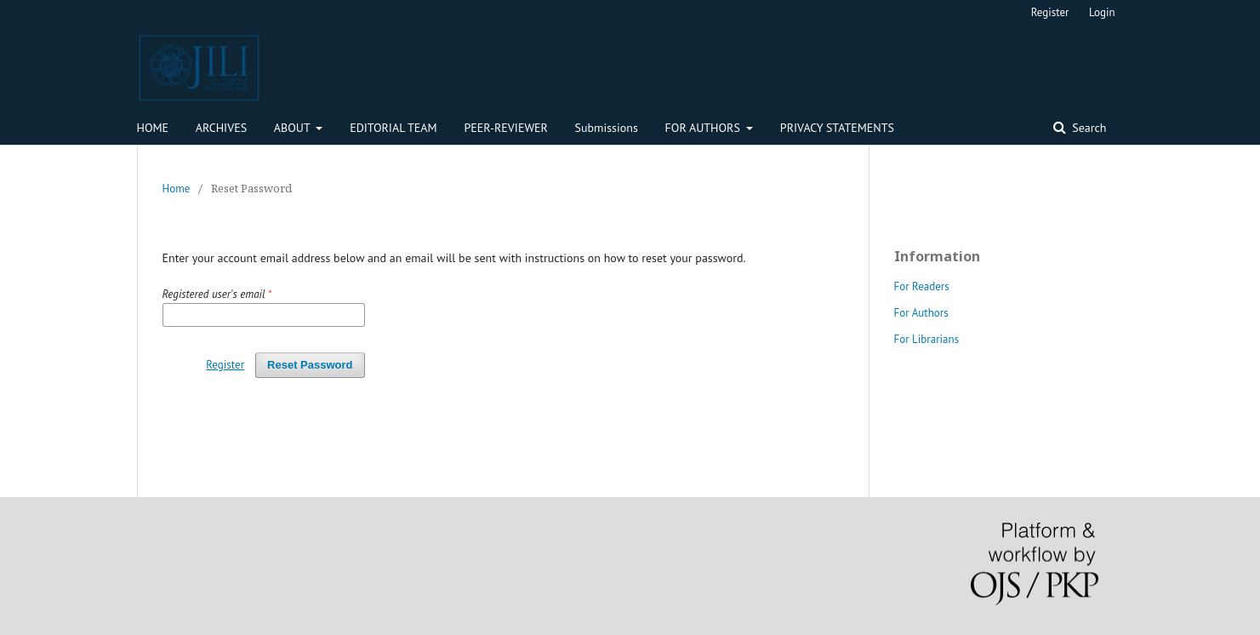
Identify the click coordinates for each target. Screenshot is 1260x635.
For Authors (921, 313)
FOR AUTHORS (704, 127)
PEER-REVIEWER (505, 127)
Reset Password (309, 364)
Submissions (606, 127)
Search (1088, 127)
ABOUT (293, 127)
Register (1050, 12)
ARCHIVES (221, 127)
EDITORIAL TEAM (393, 127)
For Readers (921, 286)
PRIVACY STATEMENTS (837, 127)
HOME (153, 127)
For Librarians (927, 339)
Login (1102, 12)
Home (176, 188)
